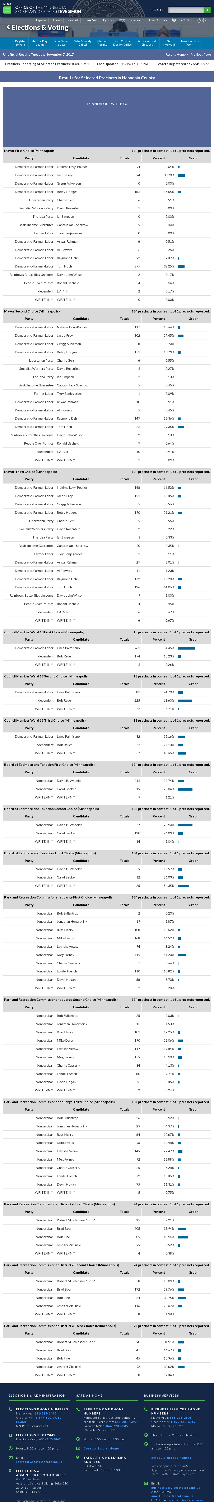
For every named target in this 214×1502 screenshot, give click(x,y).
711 (45, 1426)
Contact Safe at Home (101, 1448)
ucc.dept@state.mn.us (186, 1500)
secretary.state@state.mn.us (39, 1461)
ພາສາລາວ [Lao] (136, 20)
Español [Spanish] (41, 20)
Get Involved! (169, 43)
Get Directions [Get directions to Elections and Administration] (28, 1479)
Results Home (176, 54)
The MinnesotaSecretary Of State (48, 9)
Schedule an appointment (171, 1457)
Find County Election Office (122, 43)
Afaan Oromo (157, 20)
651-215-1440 (45, 1413)
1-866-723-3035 (115, 1426)
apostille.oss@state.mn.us (172, 1496)
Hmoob (57, 20)
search (156, 10)
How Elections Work (190, 43)
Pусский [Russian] (108, 20)
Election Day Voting (40, 43)
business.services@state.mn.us (175, 1487)
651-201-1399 (126, 1421)
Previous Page (200, 54)
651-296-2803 (180, 1417)
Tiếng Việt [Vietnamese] (91, 20)
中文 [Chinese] (122, 20)
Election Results (102, 43)
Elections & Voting (37, 27)
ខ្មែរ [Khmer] (174, 20)
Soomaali (73, 20)
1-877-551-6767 (183, 1421)
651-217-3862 (50, 1439)
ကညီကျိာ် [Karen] (200, 20)
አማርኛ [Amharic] (185, 20)
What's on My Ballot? (83, 43)
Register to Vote (20, 43)
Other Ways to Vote (61, 43)
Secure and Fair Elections (147, 43)
